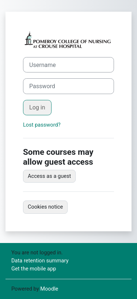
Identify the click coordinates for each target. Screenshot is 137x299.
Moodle (49, 288)
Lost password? (42, 125)
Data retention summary (40, 260)
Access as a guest (49, 176)
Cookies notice (45, 206)
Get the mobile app (33, 268)
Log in (37, 107)
